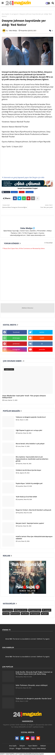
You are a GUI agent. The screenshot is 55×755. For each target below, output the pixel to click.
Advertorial (8, 610)
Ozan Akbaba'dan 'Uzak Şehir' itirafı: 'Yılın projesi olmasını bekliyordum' (24, 397)
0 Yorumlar (49, 243)
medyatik (47, 610)
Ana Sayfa (5, 14)
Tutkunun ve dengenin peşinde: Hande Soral (31, 417)
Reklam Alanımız (27, 308)
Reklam (43, 746)
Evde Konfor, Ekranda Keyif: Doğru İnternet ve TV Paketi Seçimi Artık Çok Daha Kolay (34, 673)
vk (42, 344)
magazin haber (35, 610)
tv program (14, 14)
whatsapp (16, 338)
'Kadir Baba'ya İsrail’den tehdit (26, 497)
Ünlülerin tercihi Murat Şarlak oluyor (28, 470)
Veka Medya (26, 228)
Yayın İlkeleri (32, 746)
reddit (42, 338)
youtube (42, 349)
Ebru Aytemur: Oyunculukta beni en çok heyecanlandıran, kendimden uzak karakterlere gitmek (32, 459)
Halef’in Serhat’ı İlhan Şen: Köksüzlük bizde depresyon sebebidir (34, 537)
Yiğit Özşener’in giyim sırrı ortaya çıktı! (29, 430)
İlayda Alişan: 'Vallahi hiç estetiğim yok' (29, 483)
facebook (16, 332)
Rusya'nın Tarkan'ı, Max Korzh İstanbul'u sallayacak (33, 510)
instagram (16, 349)
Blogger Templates (23, 748)
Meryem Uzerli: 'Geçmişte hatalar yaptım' (30, 523)
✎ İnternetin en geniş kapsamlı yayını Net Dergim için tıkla (23, 177)
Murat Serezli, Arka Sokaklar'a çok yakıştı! (30, 444)
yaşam (46, 613)
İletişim (22, 746)
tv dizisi (21, 192)
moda (7, 613)
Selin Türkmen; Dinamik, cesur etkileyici (32, 685)
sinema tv (14, 192)
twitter (41, 332)
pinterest (16, 344)
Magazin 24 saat (21, 610)
